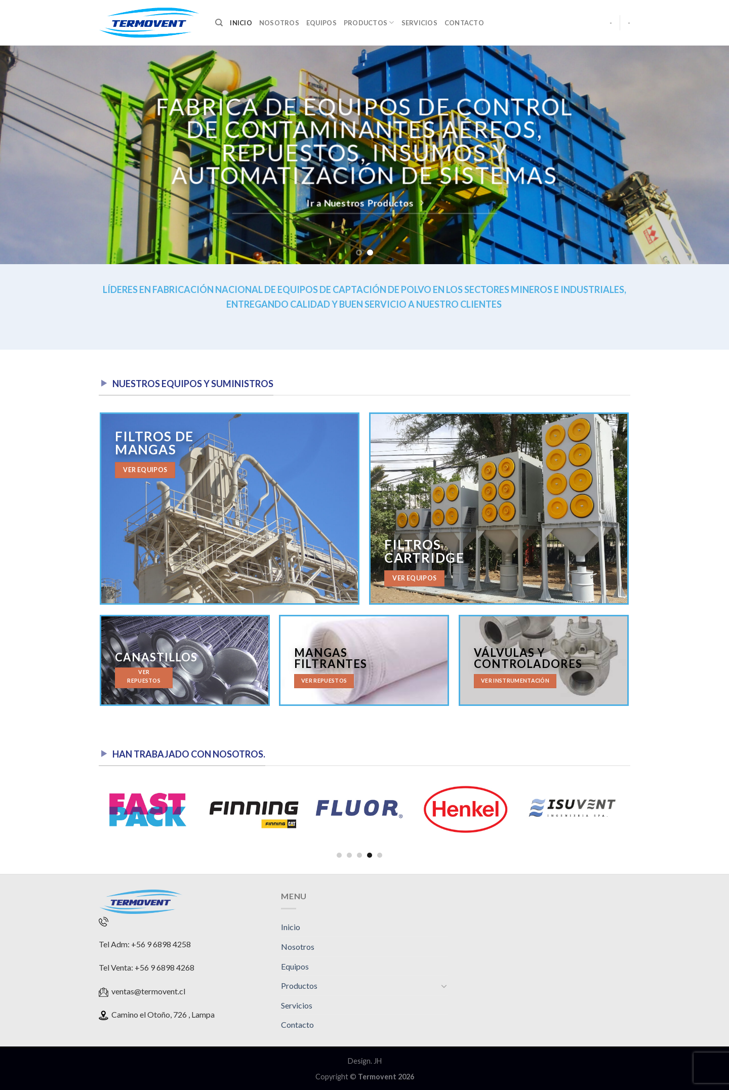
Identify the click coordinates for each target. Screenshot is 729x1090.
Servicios (419, 23)
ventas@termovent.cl (148, 991)
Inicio (241, 23)
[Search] (219, 22)
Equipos (321, 23)
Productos (369, 22)
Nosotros (279, 23)
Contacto (464, 23)
